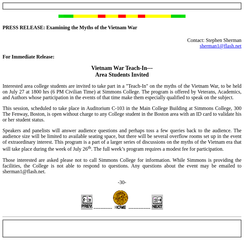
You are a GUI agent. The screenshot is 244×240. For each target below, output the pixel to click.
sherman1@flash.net (220, 46)
